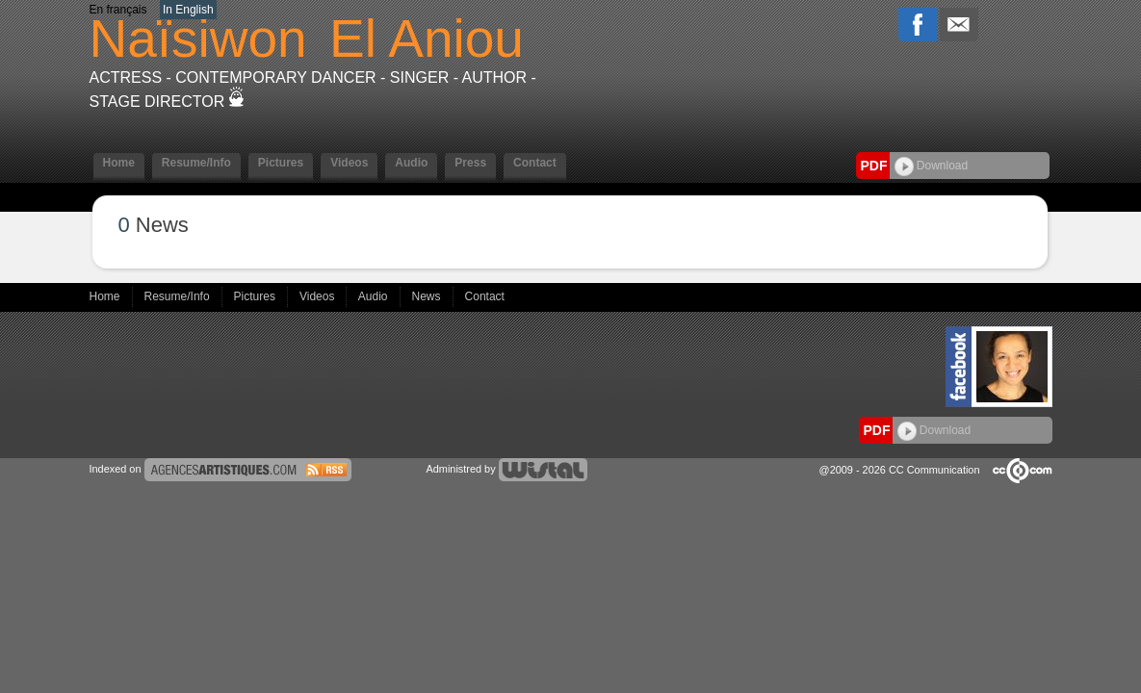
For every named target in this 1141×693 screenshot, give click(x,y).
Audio (411, 162)
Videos (349, 162)
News (428, 296)
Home (119, 162)
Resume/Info (196, 162)
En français (118, 9)
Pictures (280, 162)
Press (470, 162)
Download (932, 165)
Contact (535, 162)
